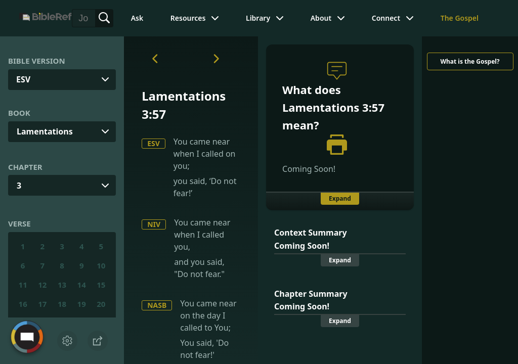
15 (101, 285)
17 (42, 304)
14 (81, 285)
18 (62, 304)
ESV (153, 143)
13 (62, 285)
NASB (156, 305)
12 (42, 285)
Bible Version (36, 61)
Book (19, 113)
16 (23, 304)
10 (101, 265)
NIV (153, 224)
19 (81, 304)
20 (101, 304)
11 (23, 285)
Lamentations (45, 131)
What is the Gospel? (469, 61)
